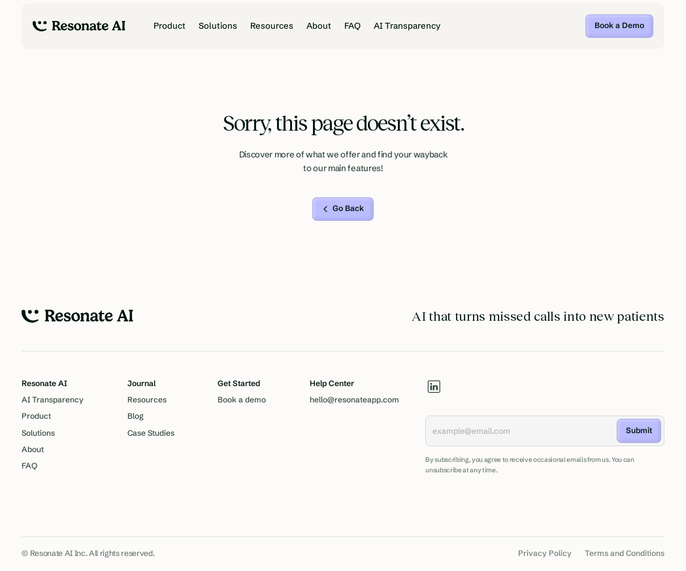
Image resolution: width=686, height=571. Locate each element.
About (318, 25)
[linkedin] (434, 386)
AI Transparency (407, 25)
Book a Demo (619, 25)
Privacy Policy (545, 553)
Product (170, 25)
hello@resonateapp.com (354, 399)
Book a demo (242, 399)
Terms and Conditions (624, 553)
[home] (79, 26)
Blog (135, 416)
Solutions (218, 25)
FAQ (352, 25)
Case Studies (150, 433)
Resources (271, 25)
